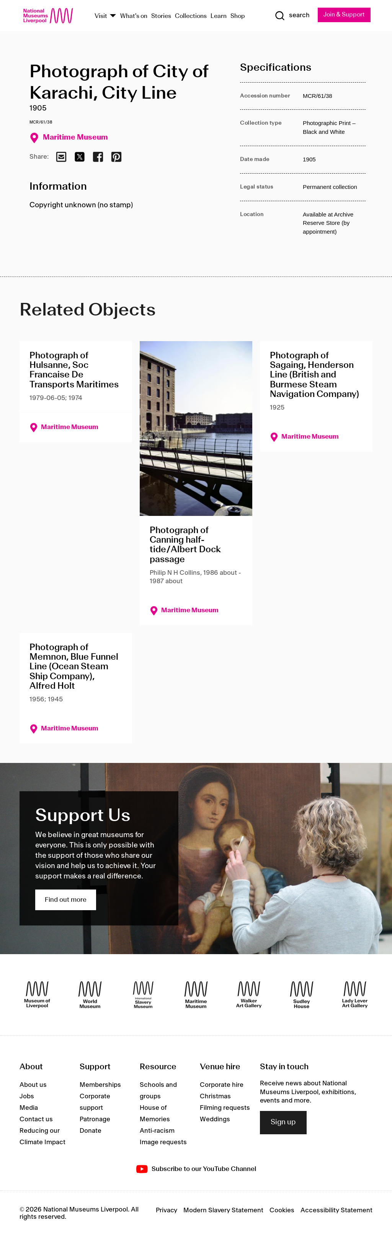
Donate (90, 1130)
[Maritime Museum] (196, 994)
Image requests (163, 1142)
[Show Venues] (113, 16)
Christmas (215, 1096)
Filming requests (225, 1107)
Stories (161, 16)
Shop (237, 16)
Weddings (215, 1119)
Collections (191, 16)
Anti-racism (157, 1130)
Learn (219, 16)
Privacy (166, 1210)
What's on (133, 16)
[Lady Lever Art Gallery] (354, 994)
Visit (101, 16)
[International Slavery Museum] (143, 994)
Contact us (36, 1119)
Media (29, 1107)
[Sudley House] (301, 994)
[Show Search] (291, 15)
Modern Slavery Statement (223, 1210)
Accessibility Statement (336, 1210)
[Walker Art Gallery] (248, 994)
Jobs (27, 1096)
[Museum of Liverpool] (37, 994)
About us (33, 1085)
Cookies (282, 1210)
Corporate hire (221, 1085)
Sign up (283, 1123)
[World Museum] (90, 994)
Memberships (100, 1085)
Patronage (95, 1119)
